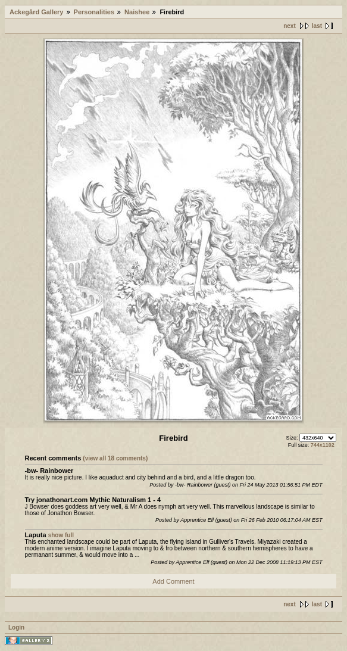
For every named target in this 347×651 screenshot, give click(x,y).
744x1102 (323, 445)
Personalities (94, 11)
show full (61, 535)
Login (16, 627)
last (317, 26)
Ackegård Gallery (37, 11)
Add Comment (173, 581)
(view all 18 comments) (115, 458)
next (289, 26)
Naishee (136, 11)
